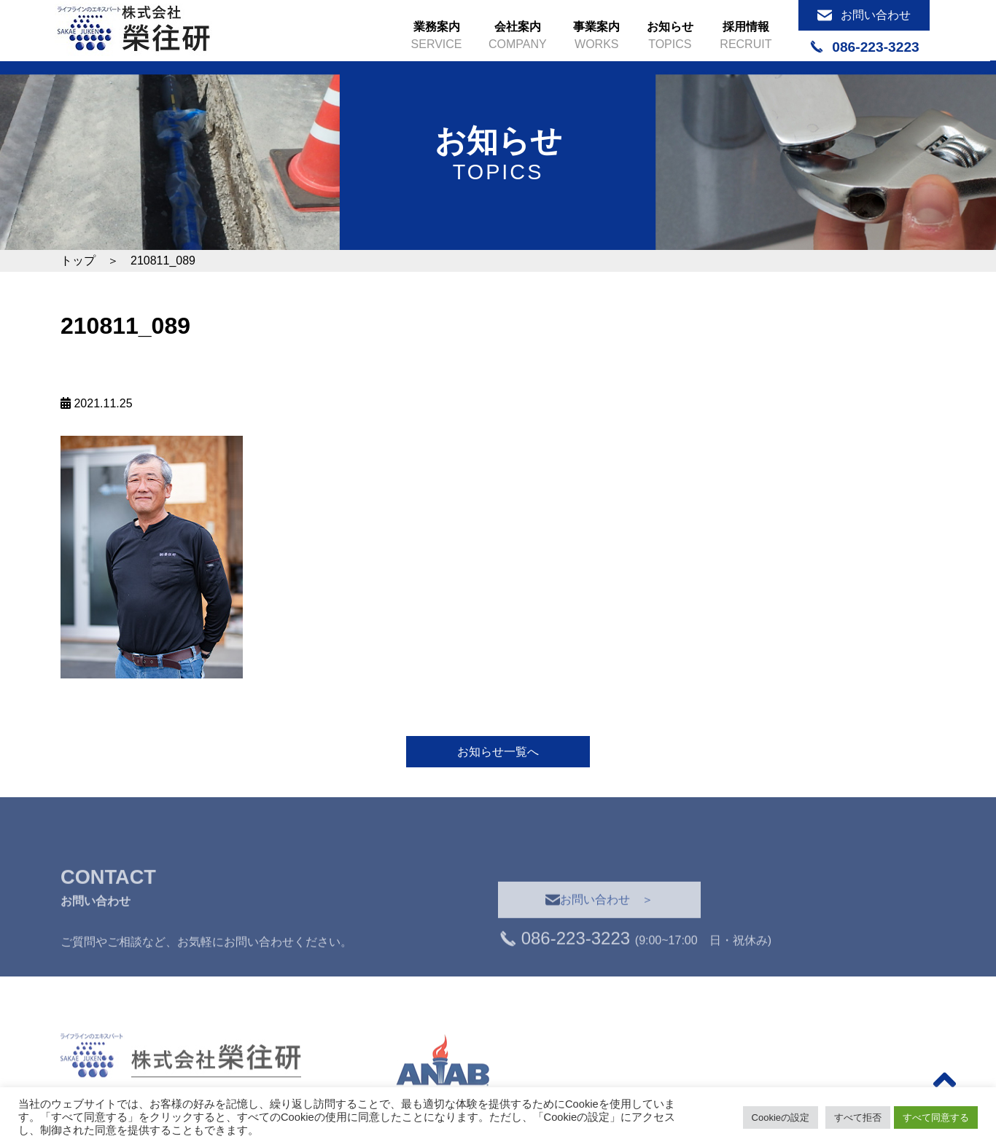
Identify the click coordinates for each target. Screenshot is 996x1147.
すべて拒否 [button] (858, 1117)
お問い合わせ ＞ (599, 926)
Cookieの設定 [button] (780, 1117)
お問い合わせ (864, 15)
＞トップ (877, 1074)
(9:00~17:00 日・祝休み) (634, 966)
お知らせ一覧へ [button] (498, 751)
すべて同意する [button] (936, 1117)
